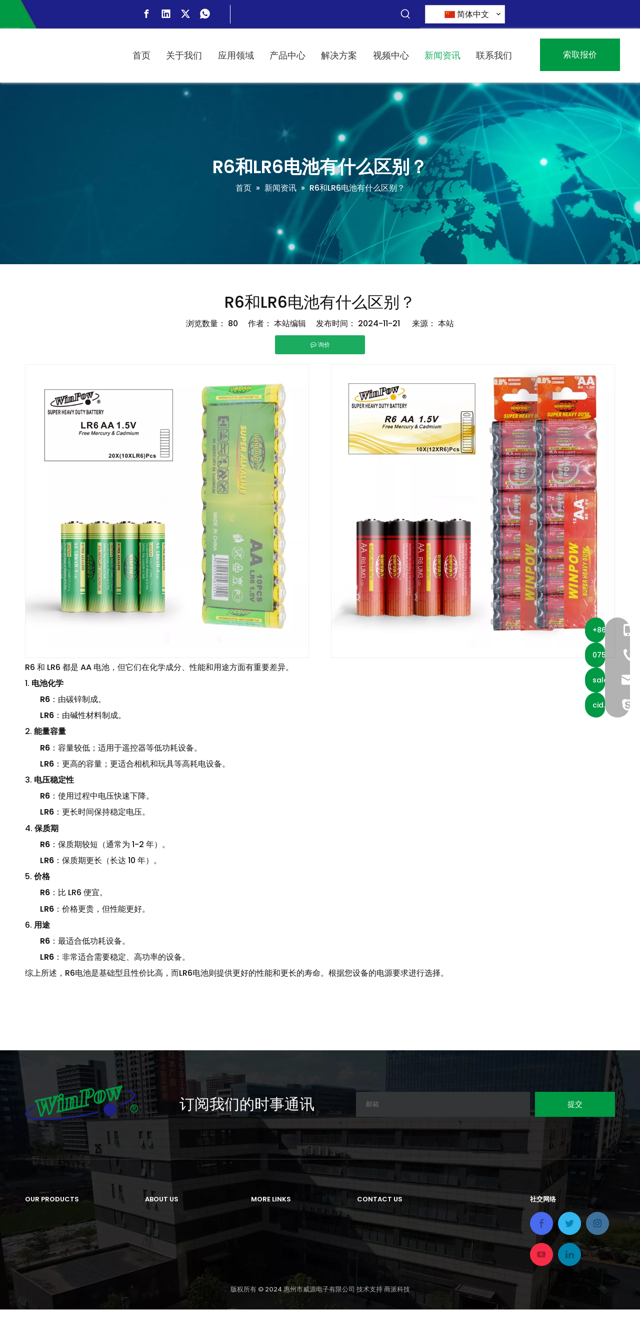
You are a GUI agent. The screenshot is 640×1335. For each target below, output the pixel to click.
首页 (259, 1218)
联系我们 (267, 1284)
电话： (369, 1272)
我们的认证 (165, 1267)
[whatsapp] (205, 14)
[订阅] (575, 1104)
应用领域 (267, 1234)
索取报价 (580, 55)
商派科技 (397, 1314)
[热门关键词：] (405, 15)
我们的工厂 (165, 1251)
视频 (259, 1267)
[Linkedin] (166, 14)
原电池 (37, 1218)
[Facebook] (146, 14)
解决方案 (267, 1251)
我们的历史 (165, 1234)
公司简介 (161, 1218)
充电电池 (41, 1234)
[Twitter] (185, 14)
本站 (446, 323)
